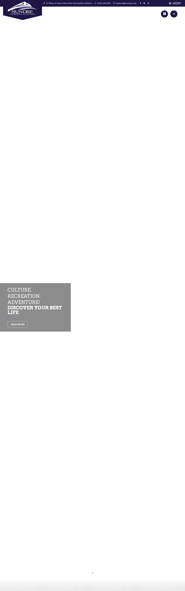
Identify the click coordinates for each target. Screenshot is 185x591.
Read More (18, 324)
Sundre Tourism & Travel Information (22, 10)
